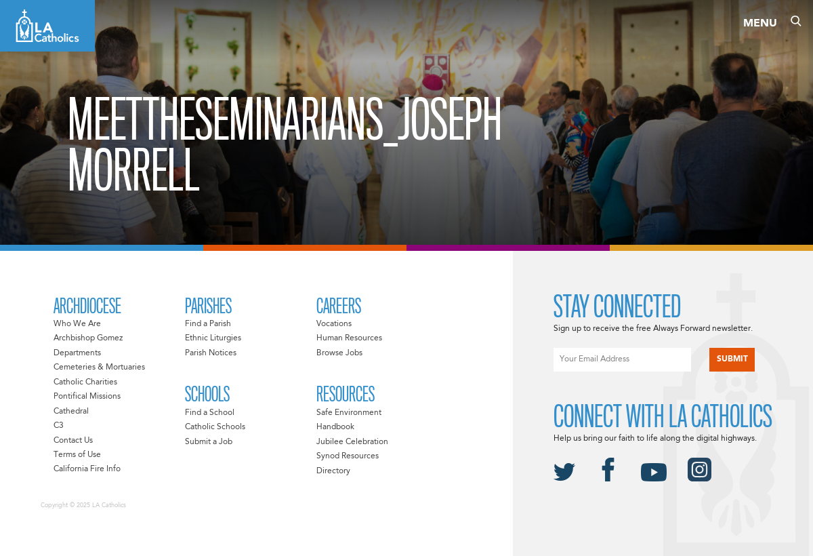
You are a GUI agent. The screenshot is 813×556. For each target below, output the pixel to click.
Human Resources (349, 338)
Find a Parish (208, 324)
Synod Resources (347, 456)
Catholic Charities (85, 382)
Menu (760, 23)
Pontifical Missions (87, 397)
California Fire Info (87, 469)
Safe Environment (348, 413)
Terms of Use (77, 455)
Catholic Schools (215, 427)
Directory (333, 471)
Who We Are (77, 324)
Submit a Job (208, 442)
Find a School (209, 413)
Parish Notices (210, 353)
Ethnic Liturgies (213, 338)
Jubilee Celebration (352, 442)
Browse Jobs (339, 353)
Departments (77, 353)
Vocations (334, 324)
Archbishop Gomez (88, 338)
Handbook (335, 427)
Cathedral (71, 412)
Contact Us (73, 441)
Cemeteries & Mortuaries (99, 367)
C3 (59, 426)
